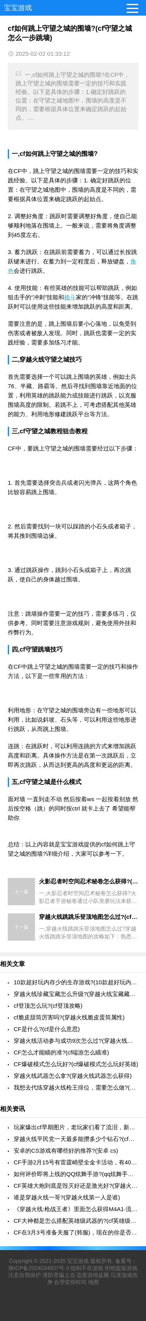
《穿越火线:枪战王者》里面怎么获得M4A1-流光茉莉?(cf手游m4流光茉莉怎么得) (76, 1209)
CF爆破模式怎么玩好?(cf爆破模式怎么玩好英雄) (76, 1064)
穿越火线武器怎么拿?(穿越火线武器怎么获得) (73, 1075)
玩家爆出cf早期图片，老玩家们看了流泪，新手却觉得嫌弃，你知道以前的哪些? (76, 1127)
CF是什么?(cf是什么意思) (47, 1029)
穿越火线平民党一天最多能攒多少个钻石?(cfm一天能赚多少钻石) (76, 1139)
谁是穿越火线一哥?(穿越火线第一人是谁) (67, 1197)
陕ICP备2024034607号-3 (39, 1268)
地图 (93, 1282)
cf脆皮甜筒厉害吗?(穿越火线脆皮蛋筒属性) (69, 1017)
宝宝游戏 (18, 8)
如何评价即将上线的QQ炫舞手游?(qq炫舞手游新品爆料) (76, 1174)
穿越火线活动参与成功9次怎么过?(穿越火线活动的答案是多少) (76, 1040)
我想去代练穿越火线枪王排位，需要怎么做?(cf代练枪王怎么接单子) (76, 1087)
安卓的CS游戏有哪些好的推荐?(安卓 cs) (66, 1150)
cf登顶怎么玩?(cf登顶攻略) (48, 1005)
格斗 (70, 297)
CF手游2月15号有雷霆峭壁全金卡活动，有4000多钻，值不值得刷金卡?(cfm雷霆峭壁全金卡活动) (76, 1162)
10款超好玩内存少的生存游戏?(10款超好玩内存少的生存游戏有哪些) (76, 982)
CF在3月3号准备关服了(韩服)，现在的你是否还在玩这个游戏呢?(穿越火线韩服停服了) (76, 1232)
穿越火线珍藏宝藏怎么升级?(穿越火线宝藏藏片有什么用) (76, 994)
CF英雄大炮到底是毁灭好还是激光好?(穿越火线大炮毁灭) (76, 1185)
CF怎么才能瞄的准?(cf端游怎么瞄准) (61, 1052)
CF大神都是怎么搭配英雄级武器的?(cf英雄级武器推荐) (76, 1220)
